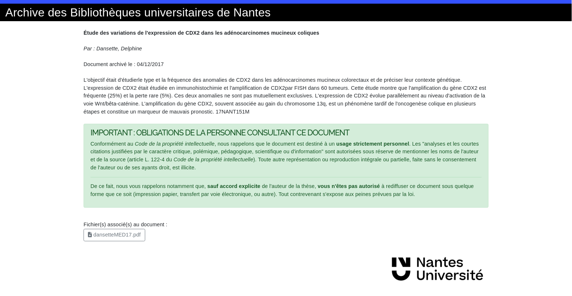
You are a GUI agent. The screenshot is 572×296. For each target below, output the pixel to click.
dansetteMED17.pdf (114, 235)
